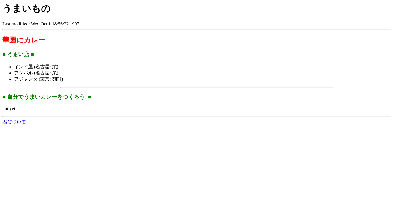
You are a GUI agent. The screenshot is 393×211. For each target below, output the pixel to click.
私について (14, 121)
